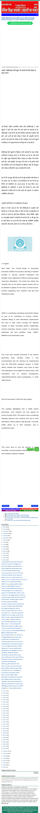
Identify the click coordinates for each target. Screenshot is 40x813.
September (6, 538)
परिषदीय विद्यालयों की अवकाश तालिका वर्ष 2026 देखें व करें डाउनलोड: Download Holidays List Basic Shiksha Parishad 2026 (18, 18)
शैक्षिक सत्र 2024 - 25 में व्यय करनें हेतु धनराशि (10, 624)
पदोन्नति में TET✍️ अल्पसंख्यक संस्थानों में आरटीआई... (12, 584)
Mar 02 (5, 746)
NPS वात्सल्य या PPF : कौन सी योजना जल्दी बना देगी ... (12, 613)
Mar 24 (5, 697)
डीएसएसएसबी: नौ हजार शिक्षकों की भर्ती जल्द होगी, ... (12, 677)
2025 (4, 529)
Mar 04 (5, 742)
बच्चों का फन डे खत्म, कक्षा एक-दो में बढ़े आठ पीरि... (11, 666)
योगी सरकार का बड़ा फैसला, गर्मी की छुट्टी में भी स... (11, 564)
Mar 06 (5, 737)
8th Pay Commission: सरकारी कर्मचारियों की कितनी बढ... (13, 630)
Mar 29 (5, 557)
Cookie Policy (30, 811)
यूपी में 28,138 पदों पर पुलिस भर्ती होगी (9, 675)
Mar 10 (5, 728)
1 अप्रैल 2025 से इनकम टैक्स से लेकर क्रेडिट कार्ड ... (11, 628)
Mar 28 (5, 560)
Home (20, 505)
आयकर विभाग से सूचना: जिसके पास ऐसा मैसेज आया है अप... (13, 597)
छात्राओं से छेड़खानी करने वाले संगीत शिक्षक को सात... (12, 568)
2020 (4, 765)
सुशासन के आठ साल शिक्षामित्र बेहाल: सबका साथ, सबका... (13, 593)
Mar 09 (5, 730)
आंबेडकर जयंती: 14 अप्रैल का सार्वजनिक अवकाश (11, 648)
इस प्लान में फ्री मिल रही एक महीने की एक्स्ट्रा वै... (11, 570)
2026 (4, 527)
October (5, 535)
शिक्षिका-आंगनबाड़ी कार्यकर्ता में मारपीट (9, 632)
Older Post (34, 505)
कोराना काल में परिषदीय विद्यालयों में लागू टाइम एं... (11, 586)
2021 (4, 762)
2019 (4, 767)
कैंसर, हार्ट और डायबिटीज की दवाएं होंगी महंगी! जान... (12, 566)
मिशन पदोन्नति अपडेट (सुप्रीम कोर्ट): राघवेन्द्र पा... (10, 608)
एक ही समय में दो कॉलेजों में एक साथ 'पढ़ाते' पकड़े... (11, 575)
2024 (4, 756)
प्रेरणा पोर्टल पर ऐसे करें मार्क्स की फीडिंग (9, 601)
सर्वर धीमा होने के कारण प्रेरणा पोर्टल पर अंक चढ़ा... (11, 655)
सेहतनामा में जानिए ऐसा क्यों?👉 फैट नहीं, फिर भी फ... (12, 635)
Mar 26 (5, 693)
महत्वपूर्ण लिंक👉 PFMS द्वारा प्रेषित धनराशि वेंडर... (11, 688)
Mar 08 (5, 733)
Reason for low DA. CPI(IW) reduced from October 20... (14, 579)
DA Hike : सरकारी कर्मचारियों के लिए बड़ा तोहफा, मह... (12, 588)
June (4, 544)
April (4, 549)
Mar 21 (5, 704)
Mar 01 (5, 748)
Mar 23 (5, 699)
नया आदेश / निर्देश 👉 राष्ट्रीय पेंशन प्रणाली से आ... (11, 619)
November (5, 533)
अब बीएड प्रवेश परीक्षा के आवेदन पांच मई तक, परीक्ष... (12, 641)
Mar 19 (5, 708)
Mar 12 (5, 724)
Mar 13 (5, 722)
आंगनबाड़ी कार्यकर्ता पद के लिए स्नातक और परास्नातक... (12, 644)
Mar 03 (5, 744)
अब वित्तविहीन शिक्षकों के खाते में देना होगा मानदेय (11, 637)
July (4, 542)
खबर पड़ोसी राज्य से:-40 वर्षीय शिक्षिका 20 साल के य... (12, 650)
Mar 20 (5, 706)
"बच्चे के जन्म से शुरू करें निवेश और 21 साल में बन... (12, 610)
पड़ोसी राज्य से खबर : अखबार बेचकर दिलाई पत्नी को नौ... (12, 617)
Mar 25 (5, 695)
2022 (4, 760)
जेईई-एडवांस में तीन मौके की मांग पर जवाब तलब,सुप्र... (12, 683)
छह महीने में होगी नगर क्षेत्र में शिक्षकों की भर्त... (10, 639)
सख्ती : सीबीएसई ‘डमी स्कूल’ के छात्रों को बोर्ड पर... (11, 679)
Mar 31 (5, 553)
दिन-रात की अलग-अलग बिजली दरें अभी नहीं (10, 672)
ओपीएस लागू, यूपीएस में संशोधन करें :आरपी (10, 663)
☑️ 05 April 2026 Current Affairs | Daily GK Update (17, 516)
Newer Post (5, 505)
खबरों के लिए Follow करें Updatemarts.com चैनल (21, 23)
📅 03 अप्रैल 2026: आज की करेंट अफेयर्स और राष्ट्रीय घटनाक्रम (17, 520)
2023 (4, 758)
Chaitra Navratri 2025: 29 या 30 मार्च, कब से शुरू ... (12, 573)
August (5, 540)
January (5, 753)
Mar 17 (5, 713)
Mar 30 (5, 555)
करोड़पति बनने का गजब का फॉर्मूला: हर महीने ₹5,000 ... (12, 615)
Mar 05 (5, 739)
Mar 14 (5, 719)
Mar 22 (5, 702)
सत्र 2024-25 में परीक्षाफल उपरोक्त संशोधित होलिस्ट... (12, 606)
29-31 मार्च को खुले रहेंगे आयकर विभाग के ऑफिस (11, 646)
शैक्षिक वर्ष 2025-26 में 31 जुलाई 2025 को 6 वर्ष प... (12, 577)
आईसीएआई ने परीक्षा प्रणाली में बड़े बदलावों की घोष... (12, 681)
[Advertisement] (20, 45)
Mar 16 (5, 715)
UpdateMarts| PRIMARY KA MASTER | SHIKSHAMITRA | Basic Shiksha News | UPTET (19, 807)
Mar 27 (5, 691)
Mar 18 (5, 710)
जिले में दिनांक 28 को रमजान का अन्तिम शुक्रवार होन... (12, 659)
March (4, 551)
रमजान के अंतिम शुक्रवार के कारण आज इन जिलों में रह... (12, 657)
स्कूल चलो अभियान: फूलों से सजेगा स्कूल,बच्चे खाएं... (12, 668)
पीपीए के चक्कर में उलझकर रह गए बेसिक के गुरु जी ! (12, 626)
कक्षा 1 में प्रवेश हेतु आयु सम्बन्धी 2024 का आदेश (11, 621)
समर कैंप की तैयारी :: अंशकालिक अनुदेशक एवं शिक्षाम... (12, 599)
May (4, 546)
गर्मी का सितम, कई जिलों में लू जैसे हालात (9, 652)
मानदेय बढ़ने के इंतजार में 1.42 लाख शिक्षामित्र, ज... (11, 670)
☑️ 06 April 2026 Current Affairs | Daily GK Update (17, 515)
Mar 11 (5, 726)
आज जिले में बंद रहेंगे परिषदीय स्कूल (8, 661)
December (5, 531)
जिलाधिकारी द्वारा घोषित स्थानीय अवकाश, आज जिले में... (12, 686)
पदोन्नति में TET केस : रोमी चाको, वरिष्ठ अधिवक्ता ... (11, 581)
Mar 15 (5, 717)
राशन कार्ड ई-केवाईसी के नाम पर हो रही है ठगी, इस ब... (12, 590)
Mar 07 (5, 735)
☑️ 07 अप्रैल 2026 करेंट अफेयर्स (11, 513)
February (5, 751)
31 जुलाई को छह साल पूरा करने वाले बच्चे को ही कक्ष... (12, 562)
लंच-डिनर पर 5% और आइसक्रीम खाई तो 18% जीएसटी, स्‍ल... (13, 595)
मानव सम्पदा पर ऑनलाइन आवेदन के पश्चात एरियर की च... (13, 604)
